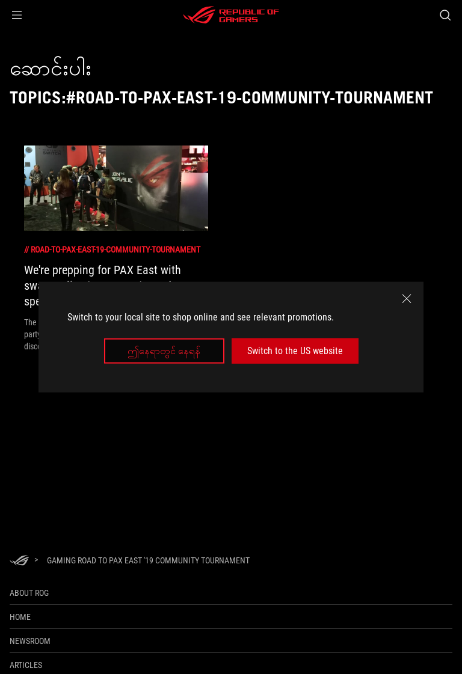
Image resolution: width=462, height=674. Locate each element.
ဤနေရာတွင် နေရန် (164, 351)
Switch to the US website (295, 351)
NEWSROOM (30, 641)
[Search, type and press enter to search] (444, 15)
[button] (17, 15)
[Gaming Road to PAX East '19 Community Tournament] (148, 560)
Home (20, 617)
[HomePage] (19, 561)
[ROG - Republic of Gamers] (231, 15)
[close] (406, 298)
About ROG (29, 593)
